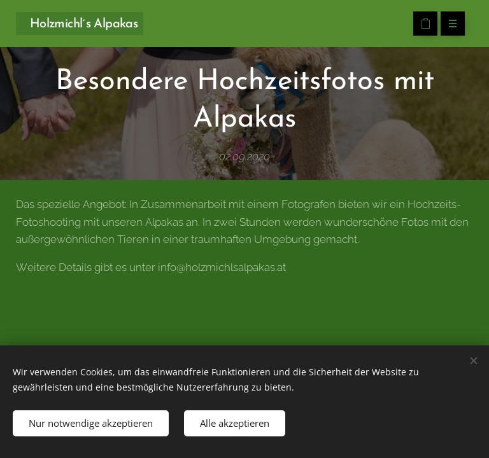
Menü (449, 24)
